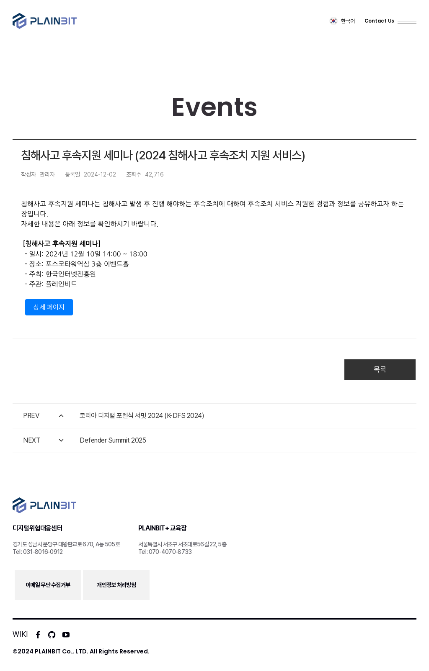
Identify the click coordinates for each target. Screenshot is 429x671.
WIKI (20, 634)
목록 (380, 369)
